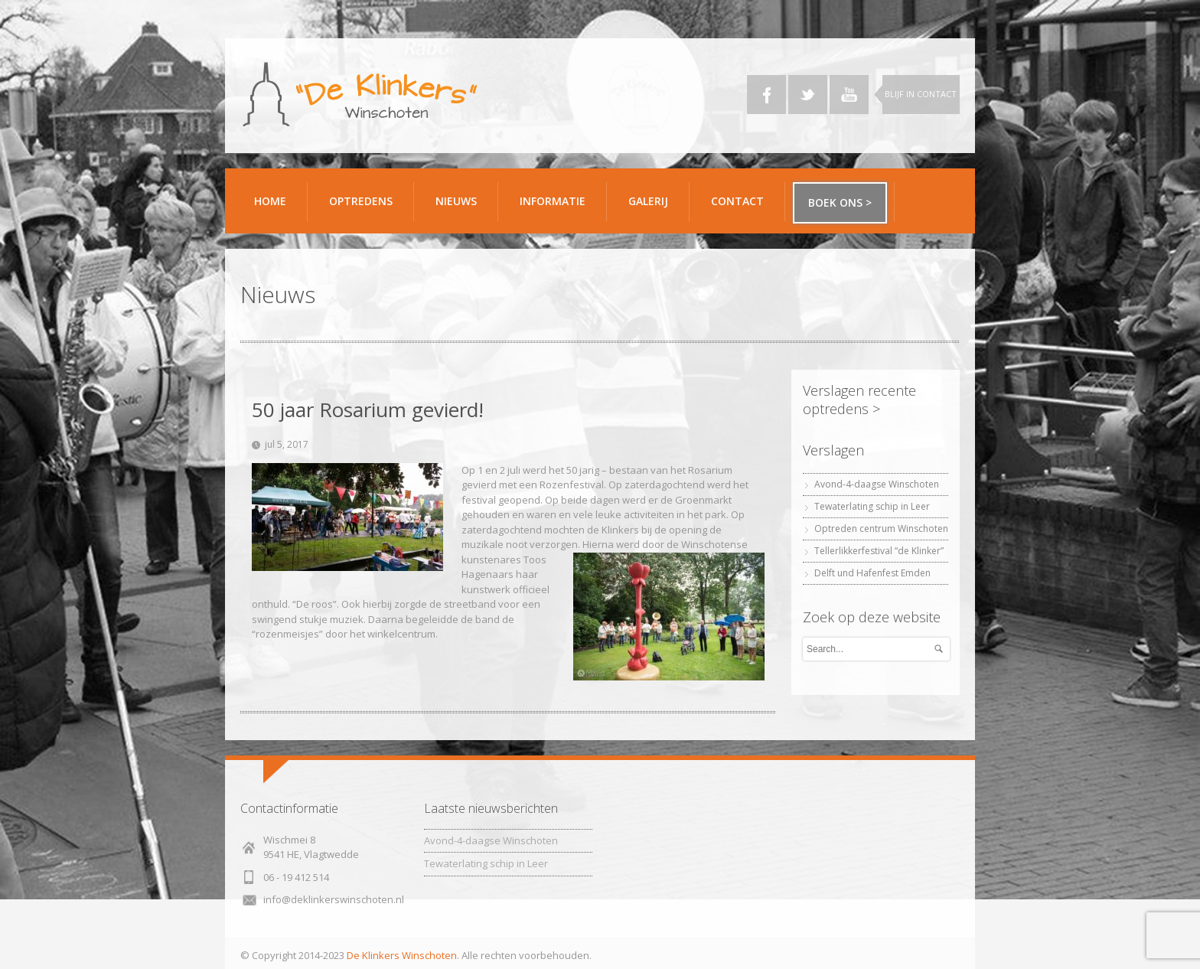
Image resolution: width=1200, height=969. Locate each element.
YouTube (849, 94)
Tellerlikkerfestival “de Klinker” (879, 550)
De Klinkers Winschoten (402, 955)
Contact (742, 207)
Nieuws (456, 201)
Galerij (653, 207)
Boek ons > (840, 202)
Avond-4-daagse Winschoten (876, 484)
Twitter (807, 94)
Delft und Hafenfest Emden (872, 572)
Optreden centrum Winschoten (881, 528)
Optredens (361, 201)
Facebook (766, 94)
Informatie (557, 207)
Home (270, 201)
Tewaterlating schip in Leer (872, 506)
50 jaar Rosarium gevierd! (368, 409)
